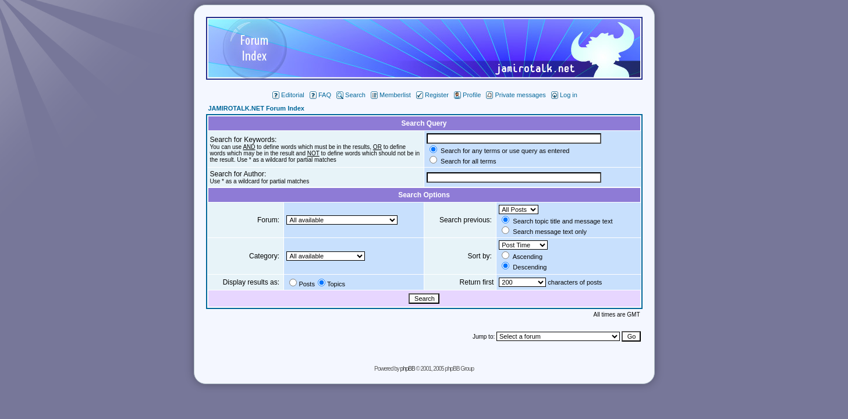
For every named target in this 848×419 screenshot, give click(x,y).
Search (351, 94)
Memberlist (391, 94)
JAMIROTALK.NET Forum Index (256, 108)
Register (432, 94)
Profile (467, 94)
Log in (564, 94)
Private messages (515, 94)
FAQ (320, 94)
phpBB (407, 368)
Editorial (288, 94)
